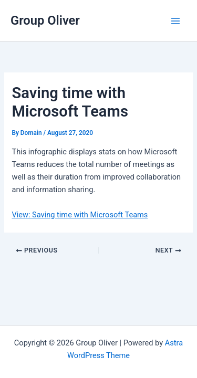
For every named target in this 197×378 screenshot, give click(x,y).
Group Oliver (45, 20)
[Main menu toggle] (175, 21)
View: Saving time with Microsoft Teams (80, 214)
